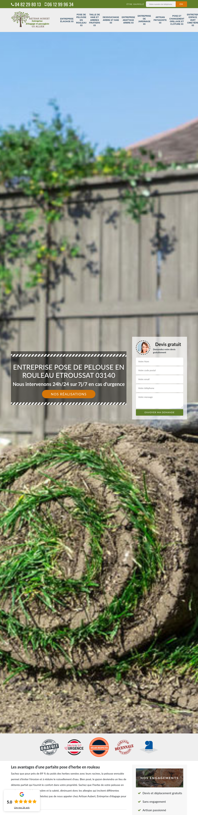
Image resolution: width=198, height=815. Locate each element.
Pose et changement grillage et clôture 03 (176, 20)
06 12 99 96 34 (59, 4)
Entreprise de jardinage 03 (144, 20)
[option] (99, 407)
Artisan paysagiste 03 (160, 20)
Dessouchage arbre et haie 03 (111, 20)
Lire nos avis (22, 807)
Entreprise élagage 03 (66, 20)
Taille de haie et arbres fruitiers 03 (94, 19)
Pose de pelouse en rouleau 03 (81, 19)
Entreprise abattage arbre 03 (128, 20)
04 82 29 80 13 (26, 4)
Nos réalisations (69, 394)
